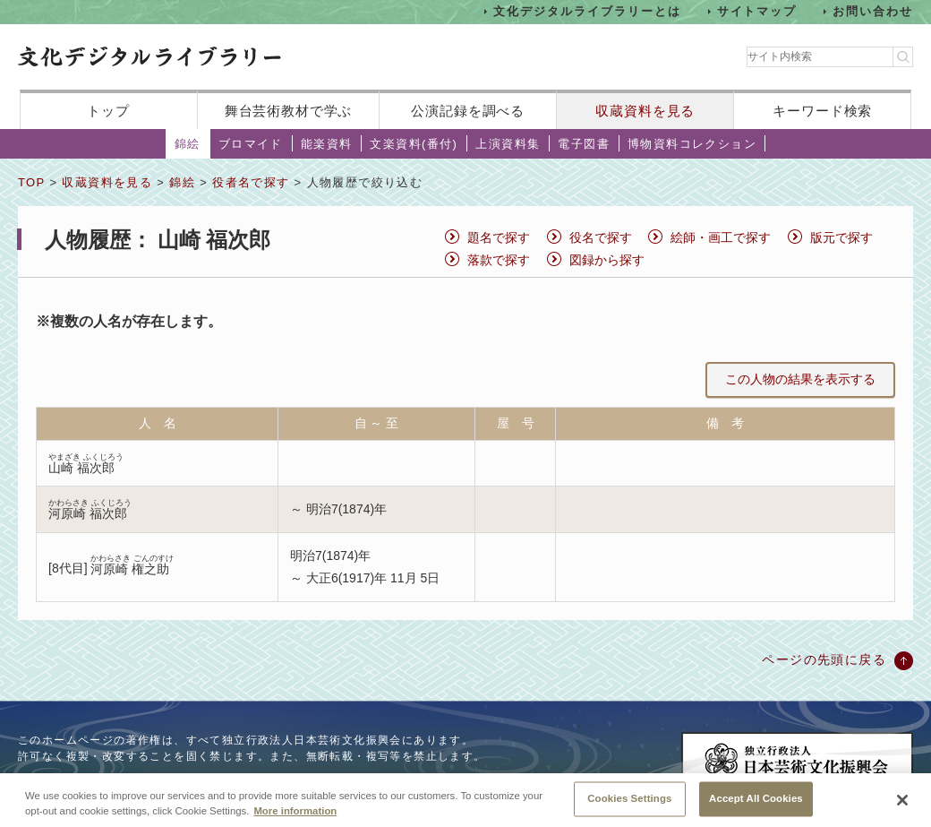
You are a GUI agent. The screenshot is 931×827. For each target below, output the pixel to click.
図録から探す (607, 260)
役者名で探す (250, 182)
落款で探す (498, 260)
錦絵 (188, 144)
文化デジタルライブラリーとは (586, 11)
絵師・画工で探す (720, 237)
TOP (31, 182)
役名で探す (600, 237)
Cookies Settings (629, 806)
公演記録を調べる (468, 110)
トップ (108, 110)
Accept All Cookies (756, 806)
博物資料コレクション (692, 144)
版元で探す (841, 237)
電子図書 (584, 144)
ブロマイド (250, 144)
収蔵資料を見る (645, 110)
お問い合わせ (873, 11)
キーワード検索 (822, 110)
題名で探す (498, 237)
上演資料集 (507, 144)
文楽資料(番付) (413, 144)
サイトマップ (757, 11)
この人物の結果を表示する (800, 379)
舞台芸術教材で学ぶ (289, 110)
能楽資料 (327, 144)
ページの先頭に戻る (824, 659)
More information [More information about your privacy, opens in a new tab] (295, 819)
